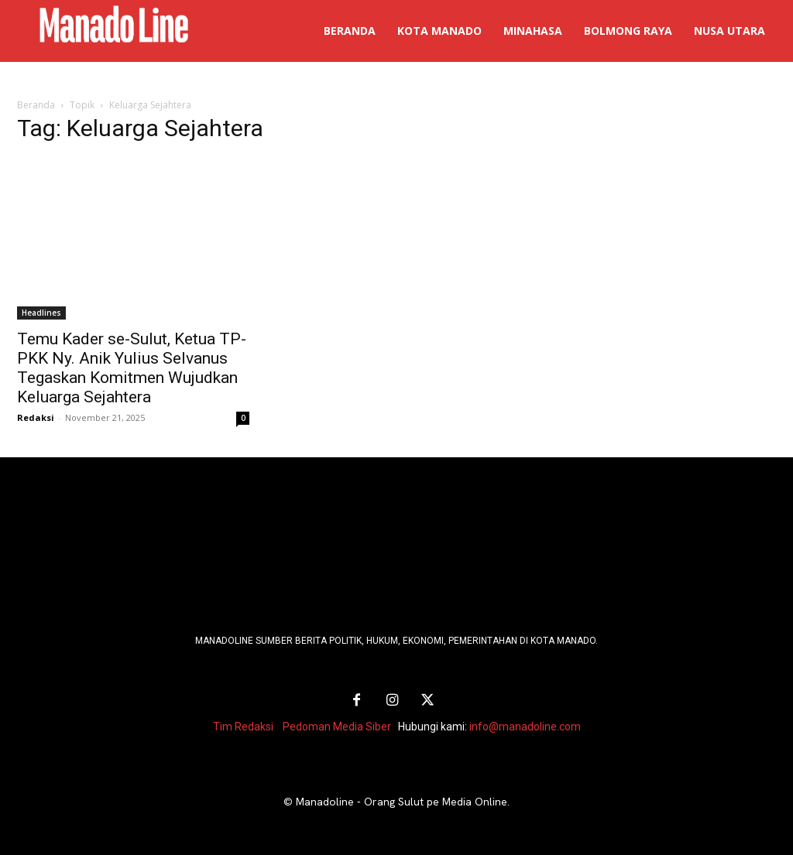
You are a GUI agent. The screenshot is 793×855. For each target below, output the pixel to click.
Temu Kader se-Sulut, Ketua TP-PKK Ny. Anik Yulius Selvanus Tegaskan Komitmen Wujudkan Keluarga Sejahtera (131, 368)
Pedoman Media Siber (337, 726)
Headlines (41, 312)
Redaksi (35, 417)
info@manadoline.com (525, 726)
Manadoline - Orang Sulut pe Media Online (401, 802)
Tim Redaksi (243, 726)
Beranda (36, 104)
